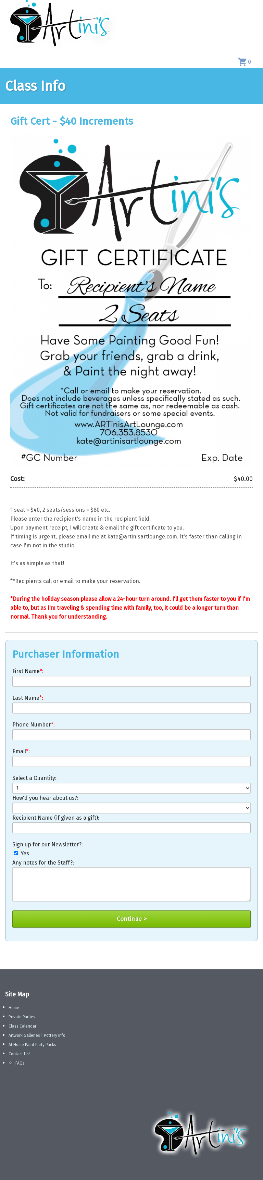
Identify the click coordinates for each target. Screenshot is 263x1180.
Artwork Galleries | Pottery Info (37, 1035)
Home (14, 1007)
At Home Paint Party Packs (32, 1044)
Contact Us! (19, 1054)
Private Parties (22, 1017)
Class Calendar (22, 1026)
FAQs (20, 1063)
